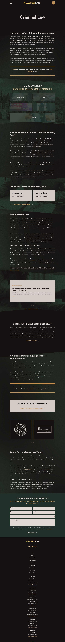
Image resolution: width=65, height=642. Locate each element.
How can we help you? (14, 520)
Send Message (31, 532)
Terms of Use (32, 568)
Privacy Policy (32, 572)
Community (32, 565)
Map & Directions (32, 585)
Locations (32, 563)
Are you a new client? (14, 516)
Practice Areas (32, 560)
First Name (12, 507)
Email (35, 512)
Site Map (32, 570)
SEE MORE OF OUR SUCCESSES (22, 204)
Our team (32, 260)
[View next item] (12, 204)
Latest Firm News (32, 558)
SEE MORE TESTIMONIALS (31, 309)
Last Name (36, 507)
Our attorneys (40, 376)
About (32, 555)
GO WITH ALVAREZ (31, 341)
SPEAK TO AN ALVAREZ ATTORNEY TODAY (31, 408)
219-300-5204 (32, 547)
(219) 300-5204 (28, 470)
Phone (11, 512)
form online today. (45, 470)
